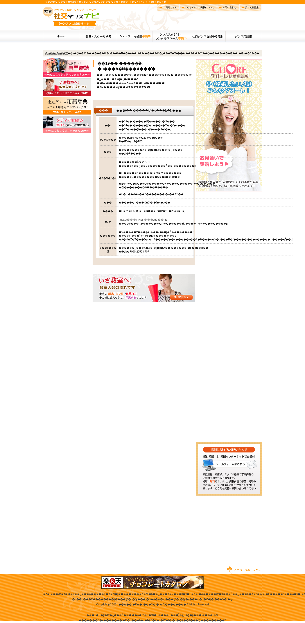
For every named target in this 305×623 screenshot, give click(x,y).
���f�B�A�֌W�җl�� (154, 599)
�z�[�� (49, 594)
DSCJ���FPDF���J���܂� (143, 220)
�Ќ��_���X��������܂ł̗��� (97, 599)
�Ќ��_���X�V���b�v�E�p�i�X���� (181, 594)
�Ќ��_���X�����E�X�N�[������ (102, 594)
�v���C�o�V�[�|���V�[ (206, 599)
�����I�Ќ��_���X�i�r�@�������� (152, 604)
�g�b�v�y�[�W (56, 53)
